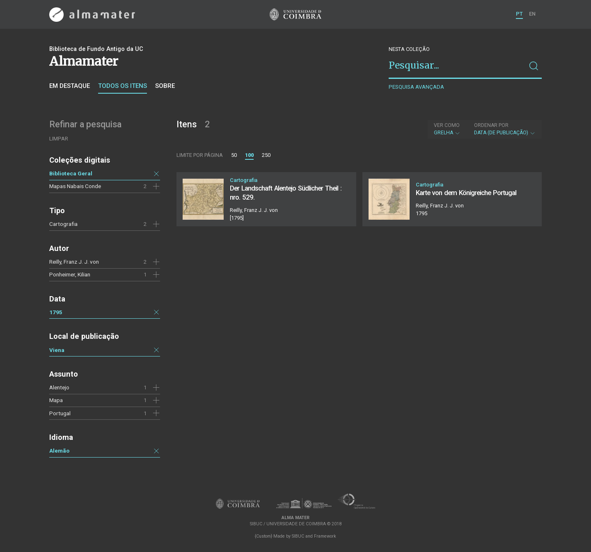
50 (234, 155)
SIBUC (298, 536)
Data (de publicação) (505, 129)
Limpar (58, 139)
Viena (56, 350)
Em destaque (69, 86)
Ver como (447, 125)
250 (266, 155)
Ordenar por (491, 125)
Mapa (56, 400)
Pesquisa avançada (416, 87)
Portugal (60, 413)
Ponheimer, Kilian (69, 274)
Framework (325, 536)
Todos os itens (122, 86)
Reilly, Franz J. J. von (74, 261)
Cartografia (63, 224)
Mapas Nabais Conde (75, 186)
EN (532, 14)
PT (519, 14)
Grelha (447, 129)
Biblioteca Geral (70, 173)
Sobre (165, 86)
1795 (55, 312)
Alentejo (59, 387)
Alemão (59, 450)
